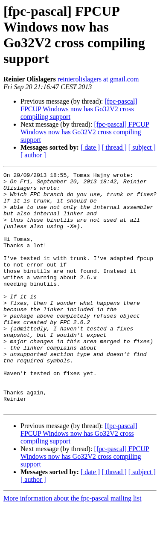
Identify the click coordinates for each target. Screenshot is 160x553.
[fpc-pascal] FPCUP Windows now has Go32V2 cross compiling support (78, 109)
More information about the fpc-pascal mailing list (72, 545)
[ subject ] (142, 147)
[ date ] (90, 147)
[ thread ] (114, 147)
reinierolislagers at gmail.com (98, 79)
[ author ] (33, 155)
